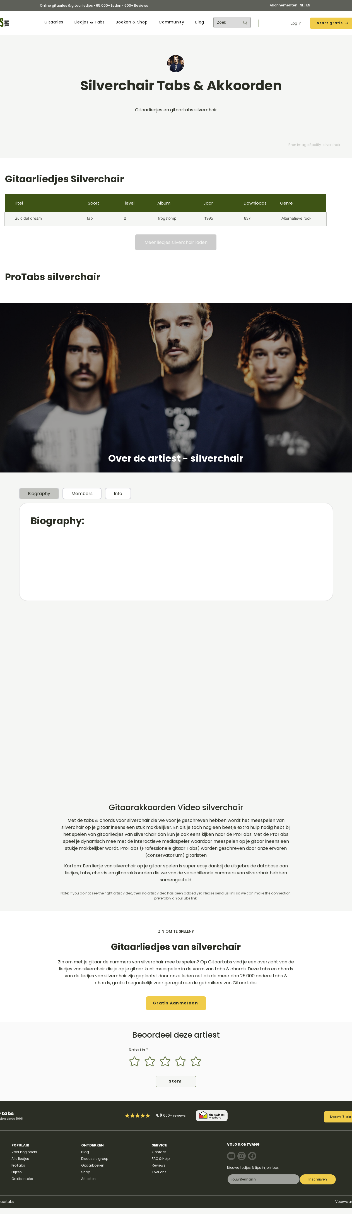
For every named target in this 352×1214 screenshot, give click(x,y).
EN (308, 5)
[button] (54, 22)
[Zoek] (224, 22)
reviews (179, 1115)
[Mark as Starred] (142, 1115)
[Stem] (176, 1081)
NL (301, 5)
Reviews (141, 5)
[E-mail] (262, 1179)
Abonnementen (283, 5)
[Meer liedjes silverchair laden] (175, 242)
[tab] (39, 493)
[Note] (231, 1156)
